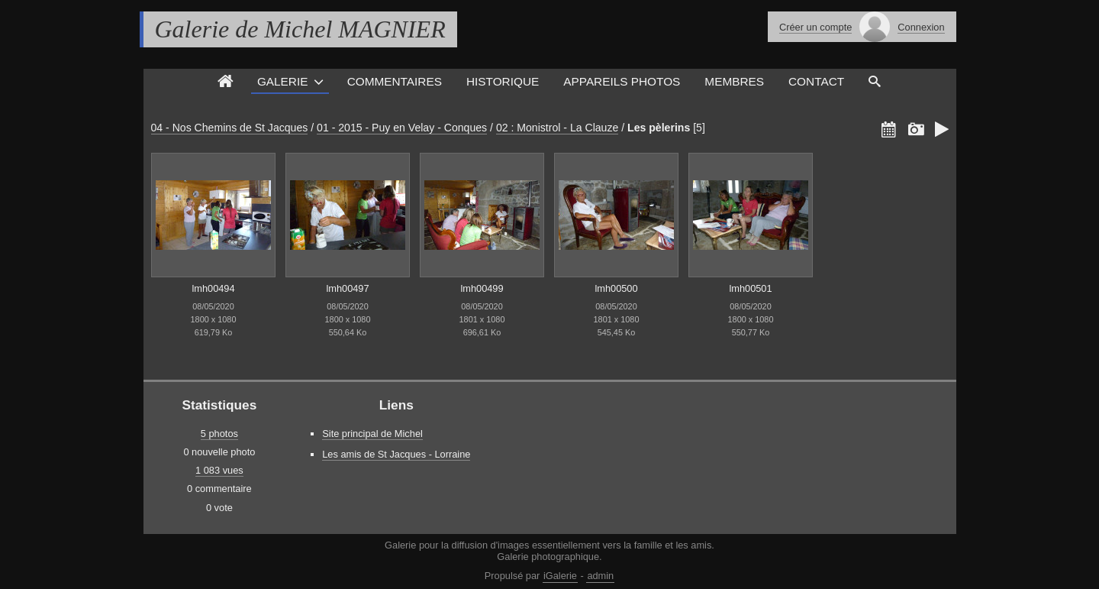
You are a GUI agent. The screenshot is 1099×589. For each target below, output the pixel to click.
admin (600, 575)
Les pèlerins (658, 127)
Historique (502, 81)
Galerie (282, 81)
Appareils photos (621, 81)
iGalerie (560, 575)
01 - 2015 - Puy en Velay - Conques (402, 127)
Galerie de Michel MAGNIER (300, 29)
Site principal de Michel (372, 433)
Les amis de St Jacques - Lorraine (396, 454)
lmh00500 (616, 288)
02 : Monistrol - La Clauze (557, 127)
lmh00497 (347, 288)
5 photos (219, 433)
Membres (734, 81)
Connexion (921, 27)
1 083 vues (219, 470)
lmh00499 (481, 288)
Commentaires (394, 81)
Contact (816, 81)
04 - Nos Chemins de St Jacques (229, 127)
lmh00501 (750, 288)
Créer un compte (815, 27)
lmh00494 (213, 288)
